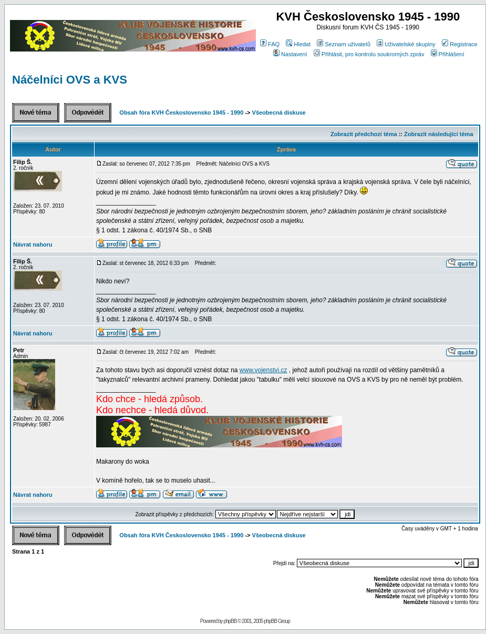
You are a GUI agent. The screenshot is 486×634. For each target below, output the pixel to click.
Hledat (298, 44)
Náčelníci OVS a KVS (69, 79)
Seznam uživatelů (343, 44)
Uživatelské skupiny (406, 44)
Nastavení (290, 54)
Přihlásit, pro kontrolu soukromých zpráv (369, 54)
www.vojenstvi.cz (263, 370)
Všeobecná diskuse (279, 112)
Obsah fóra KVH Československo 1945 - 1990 (181, 112)
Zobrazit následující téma (438, 134)
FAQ (270, 44)
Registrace (460, 44)
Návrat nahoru (33, 244)
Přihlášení (447, 54)
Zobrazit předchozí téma (363, 134)
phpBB (229, 621)
